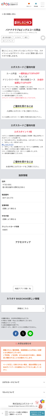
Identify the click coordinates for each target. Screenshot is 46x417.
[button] (27, 413)
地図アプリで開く (23, 288)
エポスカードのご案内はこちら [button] (37, 413)
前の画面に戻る (8, 14)
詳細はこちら (30, 308)
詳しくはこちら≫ (7, 144)
